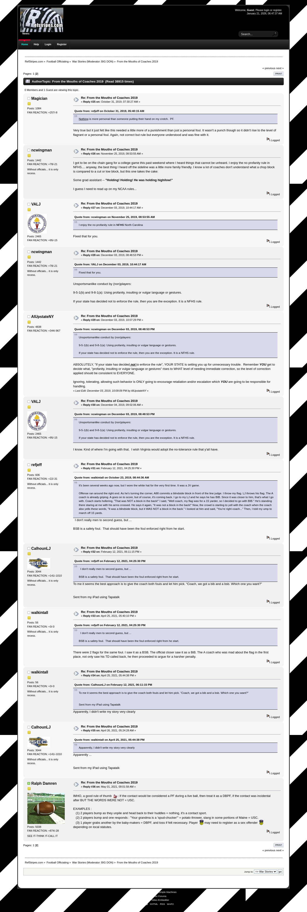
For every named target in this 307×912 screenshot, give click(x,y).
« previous (268, 68)
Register (62, 44)
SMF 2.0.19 (135, 892)
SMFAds (144, 896)
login (266, 10)
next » (280, 68)
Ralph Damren (44, 783)
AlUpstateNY (42, 317)
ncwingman (41, 150)
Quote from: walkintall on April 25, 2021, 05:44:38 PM (109, 739)
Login (48, 44)
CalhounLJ (41, 548)
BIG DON (106, 61)
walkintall (39, 613)
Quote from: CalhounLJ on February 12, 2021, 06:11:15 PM (113, 684)
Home (24, 44)
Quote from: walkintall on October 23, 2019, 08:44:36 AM (111, 477)
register (277, 10)
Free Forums (159, 896)
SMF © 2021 (150, 892)
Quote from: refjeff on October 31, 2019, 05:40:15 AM (109, 110)
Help (36, 44)
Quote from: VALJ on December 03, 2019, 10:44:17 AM (110, 264)
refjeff (36, 465)
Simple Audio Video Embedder (153, 900)
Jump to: (248, 871)
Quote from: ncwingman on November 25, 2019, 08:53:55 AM (114, 216)
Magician (39, 98)
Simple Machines (167, 892)
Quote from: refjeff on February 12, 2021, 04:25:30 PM (109, 560)
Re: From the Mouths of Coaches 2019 (109, 98)
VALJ (36, 204)
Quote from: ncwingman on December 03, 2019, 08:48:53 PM (114, 329)
